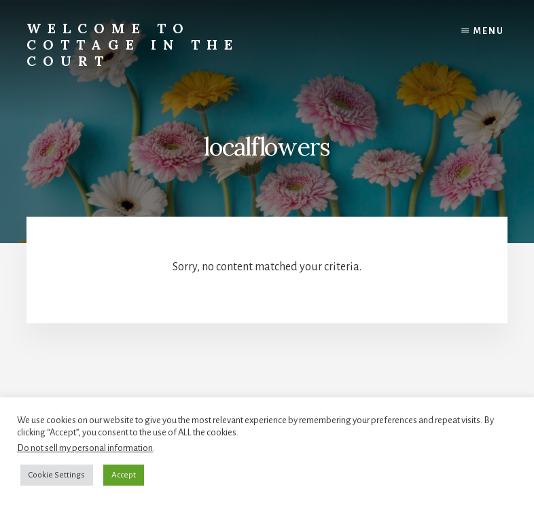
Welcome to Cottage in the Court (132, 44)
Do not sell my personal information (85, 448)
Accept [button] (123, 475)
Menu (489, 31)
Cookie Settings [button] (57, 475)
